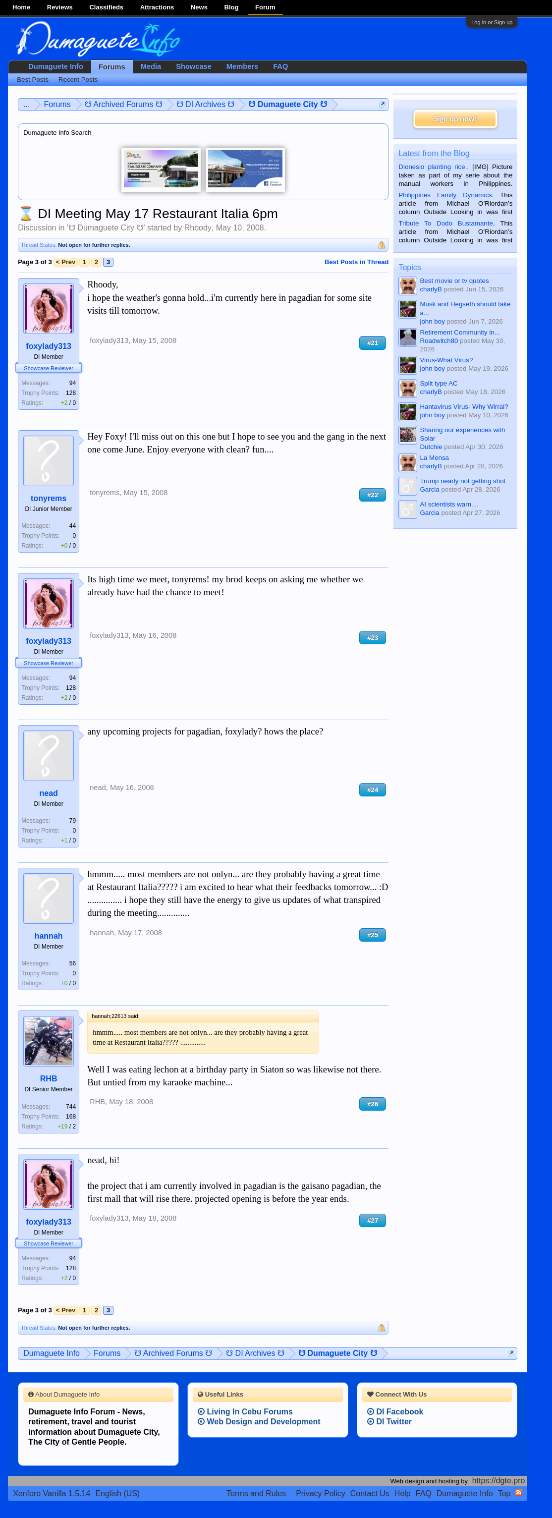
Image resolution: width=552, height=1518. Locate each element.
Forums (112, 67)
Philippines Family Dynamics (445, 195)
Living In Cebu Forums (245, 1411)
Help (402, 1493)
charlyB (431, 289)
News (199, 7)
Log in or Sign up (491, 22)
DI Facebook (395, 1411)
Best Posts (33, 79)
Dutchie (431, 446)
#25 (372, 935)
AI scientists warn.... (449, 504)
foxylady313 (48, 346)
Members (242, 66)
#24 (372, 789)
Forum (265, 7)
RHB (48, 1078)
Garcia (429, 489)
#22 (372, 495)
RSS (518, 1492)
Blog (231, 7)
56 (72, 963)
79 (72, 820)
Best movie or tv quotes (454, 280)
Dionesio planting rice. (432, 166)
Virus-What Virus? (446, 360)
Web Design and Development (259, 1421)
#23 (372, 637)
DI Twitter (389, 1421)
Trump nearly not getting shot (462, 481)
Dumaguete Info (55, 66)
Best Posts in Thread (356, 262)
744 (71, 1106)
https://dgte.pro (498, 1480)
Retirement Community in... (459, 332)
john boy (432, 321)
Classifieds (106, 7)
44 (72, 525)
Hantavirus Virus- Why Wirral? (464, 406)
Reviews (60, 7)
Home (21, 7)
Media (151, 66)
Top (504, 1493)
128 (71, 393)
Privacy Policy (320, 1493)
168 (71, 1116)
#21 (372, 342)
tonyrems (48, 498)
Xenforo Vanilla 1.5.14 (51, 1493)
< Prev (65, 262)
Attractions (157, 7)
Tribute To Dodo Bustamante (445, 223)
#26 (372, 1104)
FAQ (280, 66)
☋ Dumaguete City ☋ (106, 228)
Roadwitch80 (439, 340)
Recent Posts (78, 79)
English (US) (117, 1493)
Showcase (194, 66)
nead (48, 793)
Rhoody (198, 228)
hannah (49, 936)
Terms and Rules (256, 1493)
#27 (372, 1220)
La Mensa (434, 457)
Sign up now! (455, 118)
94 (72, 383)
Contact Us (369, 1493)
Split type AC (438, 383)
